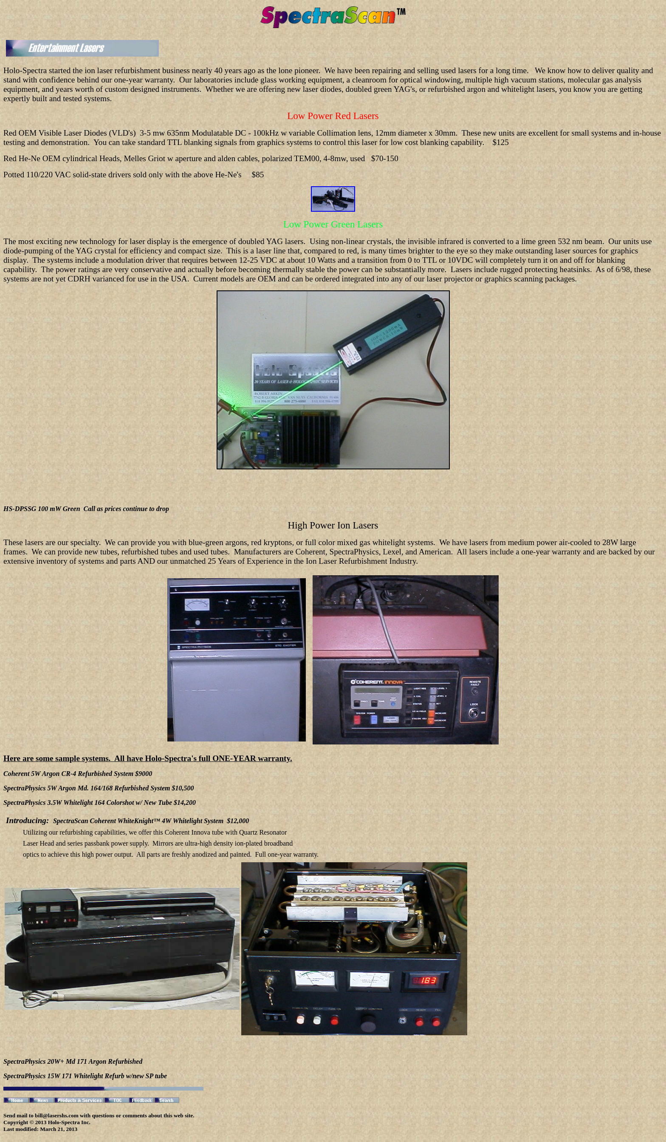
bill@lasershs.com (57, 1115)
